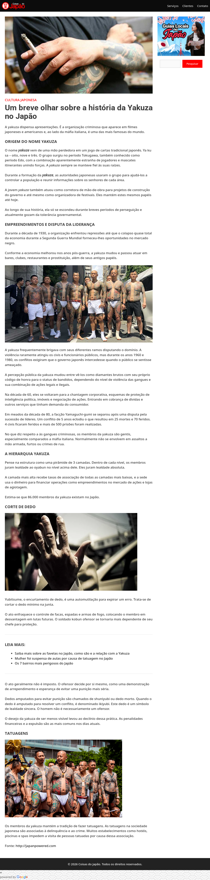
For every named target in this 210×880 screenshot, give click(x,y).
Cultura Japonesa (21, 100)
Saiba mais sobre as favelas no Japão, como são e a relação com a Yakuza (72, 653)
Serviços (172, 6)
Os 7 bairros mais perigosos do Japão (44, 663)
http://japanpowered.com (36, 845)
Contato (202, 6)
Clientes (187, 6)
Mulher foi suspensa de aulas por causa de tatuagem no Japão (64, 658)
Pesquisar (192, 63)
